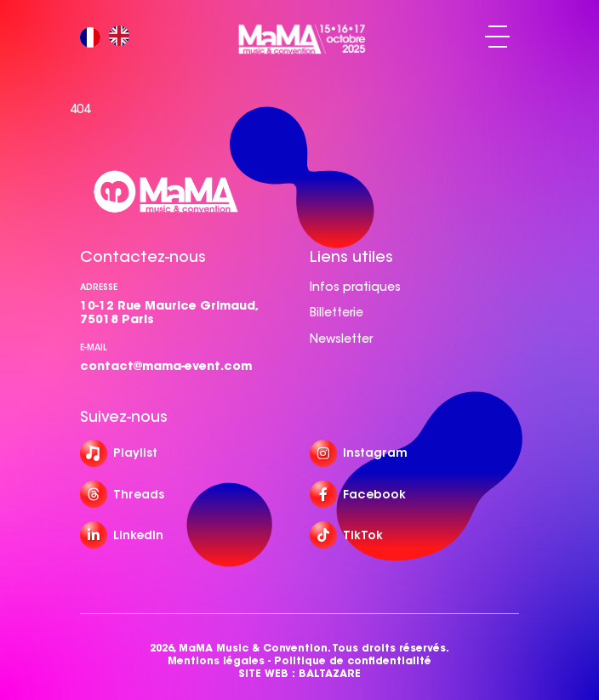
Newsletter (341, 338)
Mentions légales (216, 660)
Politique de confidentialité (352, 660)
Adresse (98, 287)
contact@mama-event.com (166, 365)
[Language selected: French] (109, 37)
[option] (123, 37)
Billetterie (336, 312)
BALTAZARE (330, 673)
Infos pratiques (355, 286)
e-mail (93, 347)
